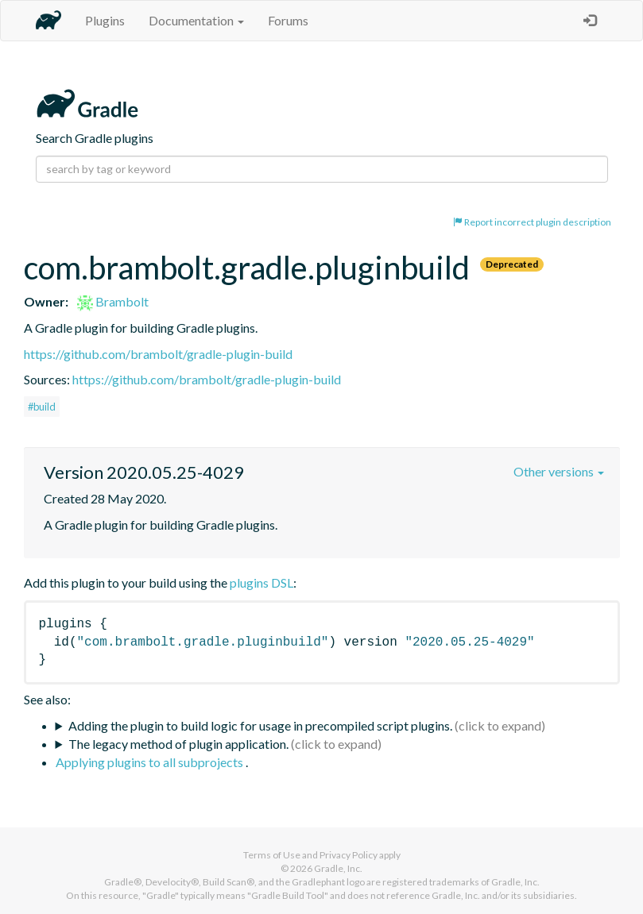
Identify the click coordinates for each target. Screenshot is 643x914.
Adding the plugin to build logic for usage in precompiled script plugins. (260, 725)
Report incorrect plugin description (532, 222)
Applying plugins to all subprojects (151, 761)
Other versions (558, 471)
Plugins (105, 20)
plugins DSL (261, 582)
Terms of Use (271, 855)
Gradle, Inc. (338, 868)
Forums (288, 20)
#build (42, 406)
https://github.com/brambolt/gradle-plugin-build (158, 353)
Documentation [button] (196, 20)
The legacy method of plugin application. (178, 743)
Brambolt (113, 301)
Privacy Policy (349, 855)
